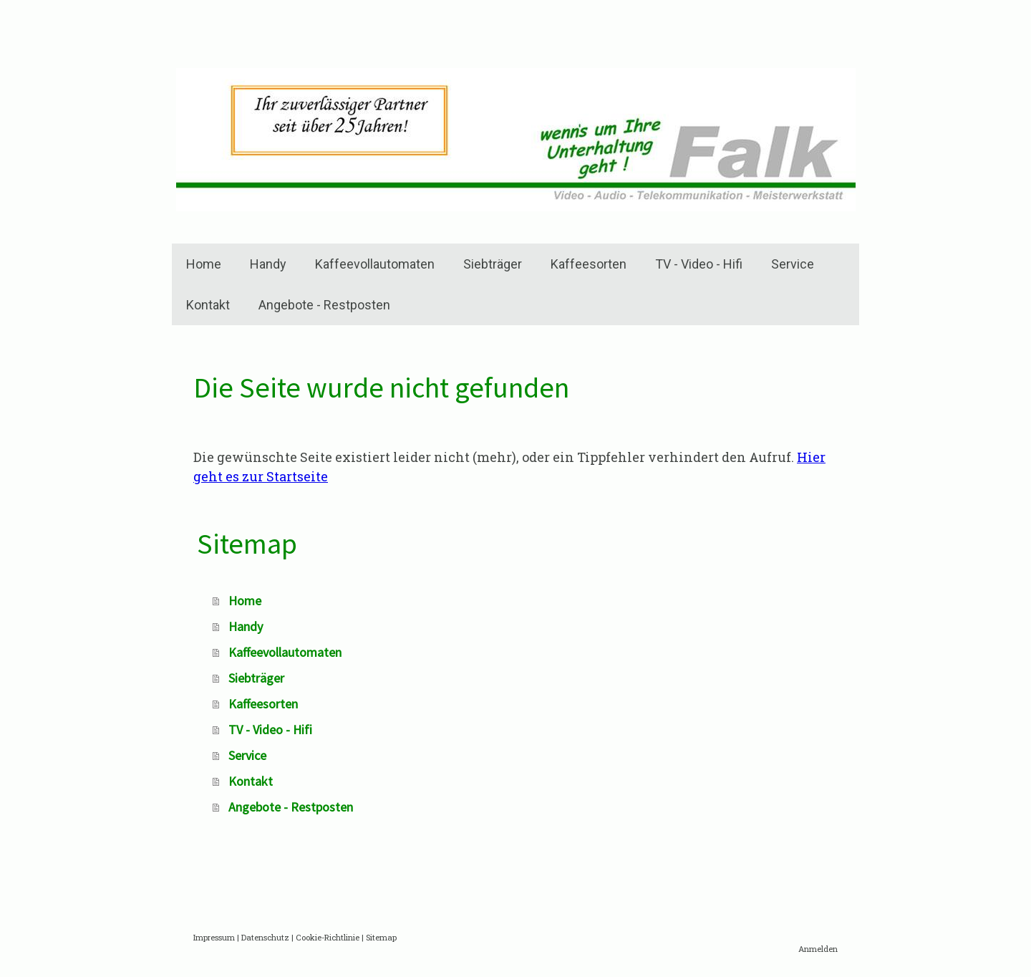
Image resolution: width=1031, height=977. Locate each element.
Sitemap (381, 937)
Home (203, 263)
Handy (268, 263)
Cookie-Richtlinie (327, 937)
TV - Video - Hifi (698, 263)
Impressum (214, 937)
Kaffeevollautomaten (375, 263)
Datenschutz (265, 937)
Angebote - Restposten (324, 304)
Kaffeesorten (588, 263)
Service (792, 263)
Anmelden (818, 948)
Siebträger (492, 263)
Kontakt (208, 304)
